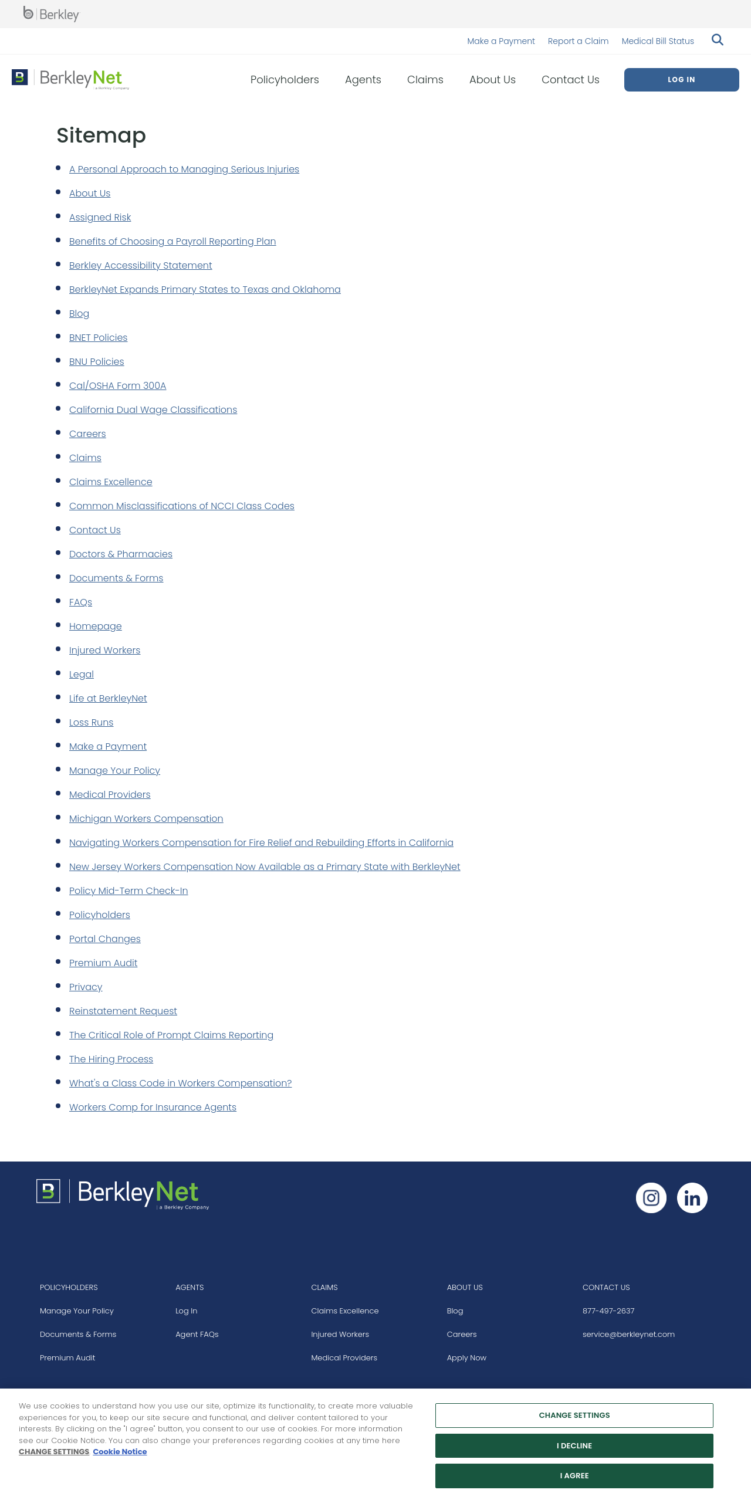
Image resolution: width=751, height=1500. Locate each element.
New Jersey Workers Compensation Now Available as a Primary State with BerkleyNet (265, 866)
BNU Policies (96, 361)
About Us (89, 193)
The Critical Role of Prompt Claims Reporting (171, 1035)
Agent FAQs (197, 1334)
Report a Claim (578, 41)
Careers (87, 434)
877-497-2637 (609, 1310)
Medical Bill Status (658, 41)
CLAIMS (324, 1287)
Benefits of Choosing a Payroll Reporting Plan (172, 241)
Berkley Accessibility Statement (140, 265)
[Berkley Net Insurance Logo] (70, 79)
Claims (85, 458)
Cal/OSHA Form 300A (118, 385)
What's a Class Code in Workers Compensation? (180, 1083)
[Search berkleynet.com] (716, 41)
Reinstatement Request (123, 1011)
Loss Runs (91, 722)
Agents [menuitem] (363, 79)
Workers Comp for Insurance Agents (152, 1107)
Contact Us (95, 530)
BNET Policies (98, 337)
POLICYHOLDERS (69, 1287)
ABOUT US (465, 1287)
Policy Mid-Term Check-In (128, 891)
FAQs (80, 602)
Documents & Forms (116, 578)
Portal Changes (105, 939)
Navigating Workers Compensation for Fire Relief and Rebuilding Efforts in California (261, 842)
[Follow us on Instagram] (651, 1198)
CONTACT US (606, 1287)
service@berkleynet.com (629, 1334)
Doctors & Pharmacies (120, 554)
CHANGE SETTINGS (54, 1455)
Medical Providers (110, 794)
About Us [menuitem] (492, 79)
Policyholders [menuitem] (285, 79)
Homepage (95, 626)
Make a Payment (501, 41)
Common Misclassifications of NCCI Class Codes (182, 506)
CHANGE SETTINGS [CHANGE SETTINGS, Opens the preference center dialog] (574, 1419)
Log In (186, 1310)
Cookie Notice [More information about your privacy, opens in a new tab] (120, 1455)
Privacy (86, 987)
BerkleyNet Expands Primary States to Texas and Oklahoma (205, 289)
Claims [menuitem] (425, 79)
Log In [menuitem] (681, 79)
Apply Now (467, 1357)
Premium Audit (103, 963)
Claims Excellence (111, 482)
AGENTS (189, 1287)
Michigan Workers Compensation (146, 818)
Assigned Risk (100, 217)
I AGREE (574, 1480)
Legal (81, 674)
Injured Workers (105, 650)
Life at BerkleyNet (108, 698)
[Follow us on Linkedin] (692, 1198)
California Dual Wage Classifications (153, 410)
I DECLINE (574, 1449)
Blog (79, 313)
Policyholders (99, 915)
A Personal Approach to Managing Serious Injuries (184, 169)
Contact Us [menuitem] (571, 79)
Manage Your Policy (114, 770)
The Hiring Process (111, 1059)
